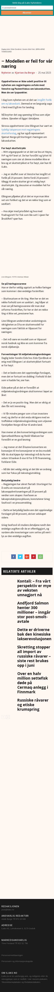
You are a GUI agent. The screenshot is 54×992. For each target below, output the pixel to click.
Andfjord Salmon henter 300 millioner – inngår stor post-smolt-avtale (34, 612)
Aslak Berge (6, 919)
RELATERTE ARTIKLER (19, 571)
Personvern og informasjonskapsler (17, 961)
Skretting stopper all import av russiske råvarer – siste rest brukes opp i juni (34, 656)
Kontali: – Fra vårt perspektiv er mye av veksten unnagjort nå (34, 588)
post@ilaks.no (7, 910)
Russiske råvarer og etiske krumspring (33, 705)
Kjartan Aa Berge (25, 72)
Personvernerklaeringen (12, 955)
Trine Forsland (7, 943)
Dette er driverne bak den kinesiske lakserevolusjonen (34, 634)
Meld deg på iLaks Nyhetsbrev (27, 3)
